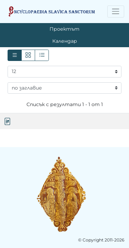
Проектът (64, 29)
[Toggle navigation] (115, 12)
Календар (64, 41)
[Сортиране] (64, 88)
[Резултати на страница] (64, 72)
